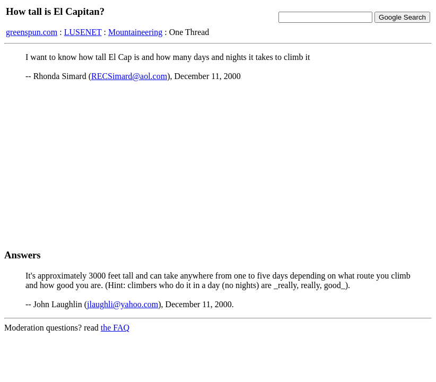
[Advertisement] (218, 165)
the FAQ (115, 327)
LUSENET (83, 32)
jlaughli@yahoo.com (122, 304)
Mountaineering (135, 32)
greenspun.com (31, 32)
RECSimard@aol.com (129, 76)
